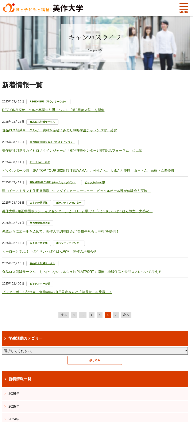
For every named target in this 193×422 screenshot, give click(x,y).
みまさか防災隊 (38, 202)
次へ (126, 315)
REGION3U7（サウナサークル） (48, 101)
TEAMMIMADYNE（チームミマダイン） (53, 182)
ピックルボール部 (40, 162)
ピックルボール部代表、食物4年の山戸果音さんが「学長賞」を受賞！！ (57, 292)
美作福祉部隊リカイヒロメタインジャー (52, 142)
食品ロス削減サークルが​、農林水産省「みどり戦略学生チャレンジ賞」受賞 (59, 130)
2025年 (13, 406)
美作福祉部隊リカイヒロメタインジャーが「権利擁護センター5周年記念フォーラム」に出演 (72, 150)
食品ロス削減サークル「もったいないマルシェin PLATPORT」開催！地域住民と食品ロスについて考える (82, 272)
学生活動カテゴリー (25, 339)
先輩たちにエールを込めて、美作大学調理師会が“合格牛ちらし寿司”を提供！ (60, 231)
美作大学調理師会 (40, 223)
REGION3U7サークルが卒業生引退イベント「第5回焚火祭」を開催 (53, 110)
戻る (63, 315)
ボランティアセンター (68, 202)
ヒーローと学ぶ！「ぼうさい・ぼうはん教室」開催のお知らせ (49, 251)
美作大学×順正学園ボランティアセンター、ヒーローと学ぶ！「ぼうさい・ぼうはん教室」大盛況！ (77, 211)
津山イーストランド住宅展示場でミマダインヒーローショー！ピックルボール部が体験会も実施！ (76, 191)
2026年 (13, 394)
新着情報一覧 (19, 379)
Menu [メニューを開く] (183, 8)
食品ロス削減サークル (42, 121)
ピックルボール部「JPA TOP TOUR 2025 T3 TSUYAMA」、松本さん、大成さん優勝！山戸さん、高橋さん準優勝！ (90, 170)
